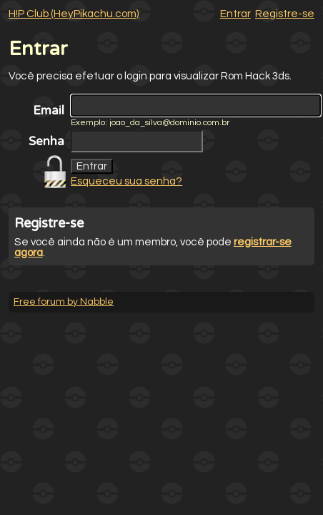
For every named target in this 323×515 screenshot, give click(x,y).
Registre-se (284, 14)
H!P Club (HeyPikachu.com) (74, 14)
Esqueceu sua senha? (126, 181)
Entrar (235, 14)
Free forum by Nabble (64, 302)
